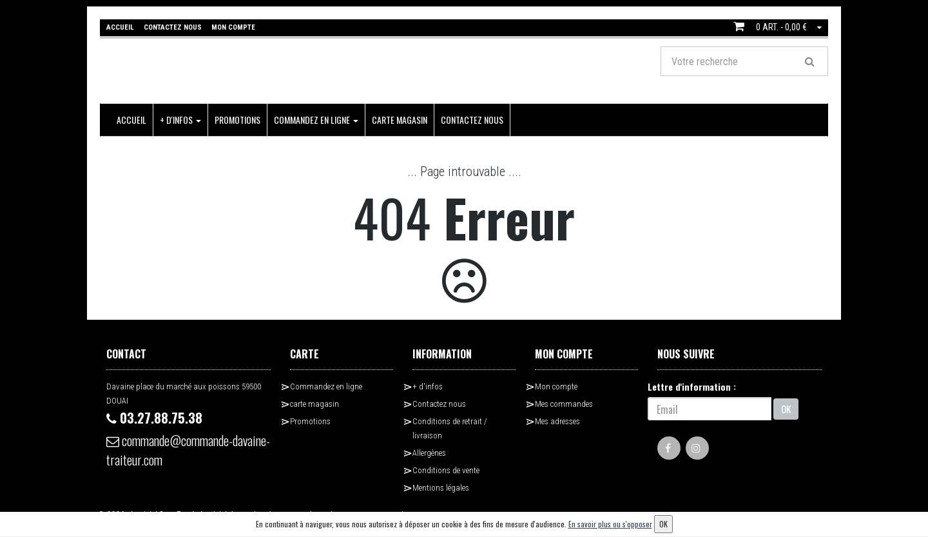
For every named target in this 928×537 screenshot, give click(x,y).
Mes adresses (557, 421)
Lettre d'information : (692, 386)
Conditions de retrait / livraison (449, 428)
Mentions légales (440, 488)
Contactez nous (472, 119)
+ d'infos (180, 119)
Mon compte (556, 386)
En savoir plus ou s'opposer (610, 523)
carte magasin (399, 119)
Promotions (237, 119)
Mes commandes (564, 404)
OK (786, 409)
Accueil (131, 119)
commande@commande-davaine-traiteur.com (188, 450)
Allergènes (429, 453)
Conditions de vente (445, 470)
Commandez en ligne (316, 119)
